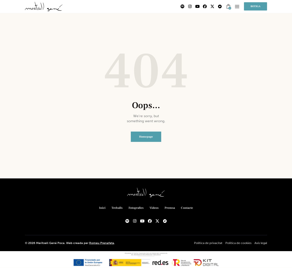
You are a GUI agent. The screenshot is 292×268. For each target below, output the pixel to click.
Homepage (146, 136)
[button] (237, 6)
